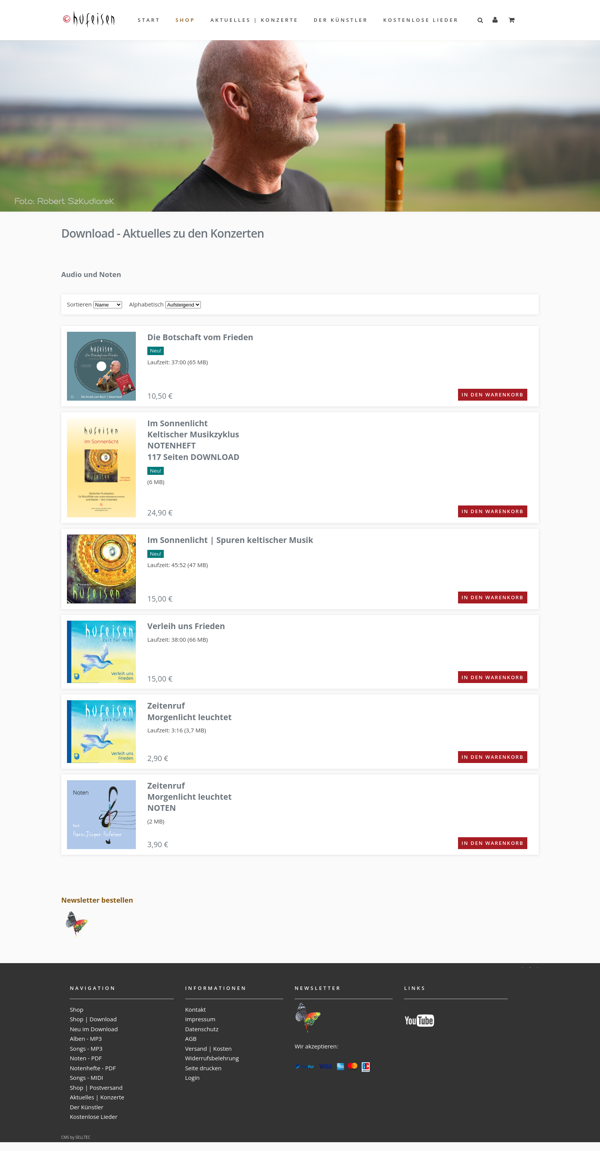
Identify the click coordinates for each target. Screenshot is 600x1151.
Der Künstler (341, 19)
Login (192, 1077)
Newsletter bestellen (97, 900)
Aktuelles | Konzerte (254, 19)
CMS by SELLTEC (75, 1137)
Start (149, 19)
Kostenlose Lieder (421, 19)
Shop (185, 19)
